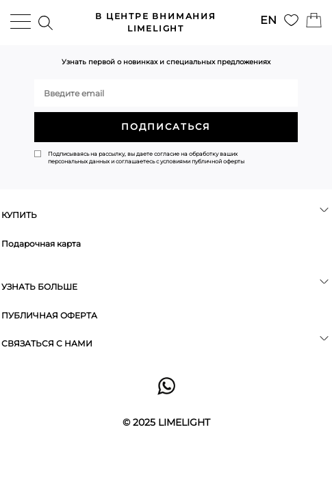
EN (268, 20)
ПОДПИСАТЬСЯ (165, 126)
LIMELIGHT (155, 21)
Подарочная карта (41, 243)
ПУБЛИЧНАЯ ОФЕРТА (49, 315)
